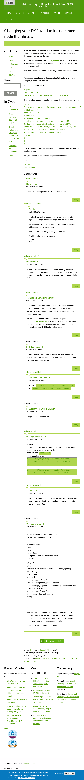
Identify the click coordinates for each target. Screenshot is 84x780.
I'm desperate (32, 262)
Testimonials (43, 13)
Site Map (12, 75)
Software (68, 13)
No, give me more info (26, 778)
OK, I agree (58, 773)
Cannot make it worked (36, 524)
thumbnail (33, 490)
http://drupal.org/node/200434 (38, 321)
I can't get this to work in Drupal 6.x (41, 409)
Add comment (29, 168)
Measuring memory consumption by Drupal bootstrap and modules (42, 708)
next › (52, 641)
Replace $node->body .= (39, 378)
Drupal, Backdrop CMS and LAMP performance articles (67, 684)
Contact (9, 19)
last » (60, 641)
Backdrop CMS (43, 650)
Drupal (32, 650)
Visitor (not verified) (31, 178)
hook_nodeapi (53, 60)
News (11, 68)
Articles (57, 13)
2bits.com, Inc (29, 763)
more (6, 728)
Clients (31, 13)
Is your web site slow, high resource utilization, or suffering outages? (17, 709)
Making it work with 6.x (36, 437)
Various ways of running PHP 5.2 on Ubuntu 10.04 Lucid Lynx (43, 699)
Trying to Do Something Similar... (40, 298)
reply (76, 200)
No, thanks (69, 773)
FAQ (10, 71)
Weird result (34, 209)
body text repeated (34, 347)
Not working (31, 184)
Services (20, 13)
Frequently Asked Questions (13, 148)
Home (9, 13)
